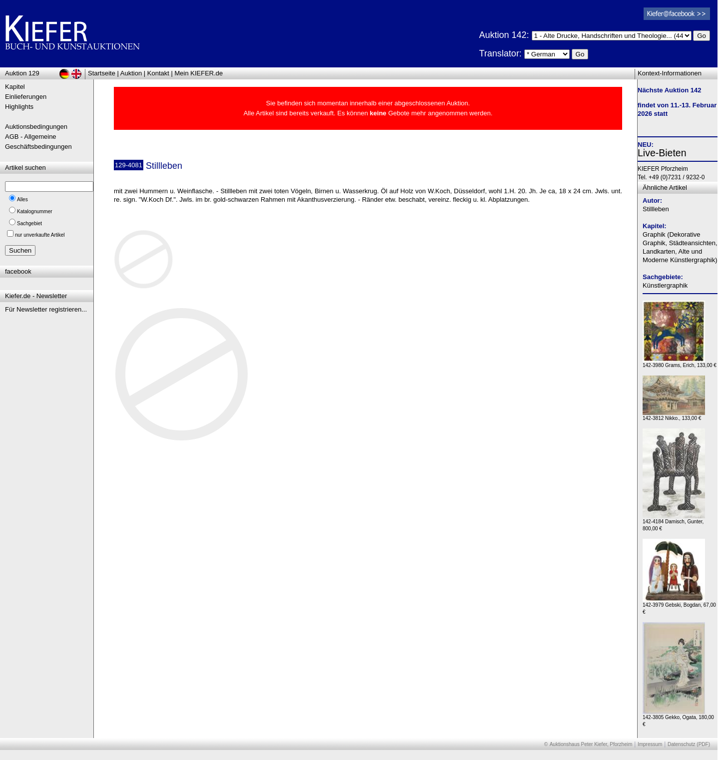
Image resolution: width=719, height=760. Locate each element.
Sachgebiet (29, 223)
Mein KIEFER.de (199, 73)
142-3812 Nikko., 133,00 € (674, 415)
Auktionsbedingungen (36, 126)
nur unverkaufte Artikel (40, 235)
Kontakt (158, 73)
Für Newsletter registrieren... (46, 309)
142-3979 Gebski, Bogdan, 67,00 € (679, 606)
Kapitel (15, 86)
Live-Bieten (662, 152)
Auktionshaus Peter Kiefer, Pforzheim (591, 744)
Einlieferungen (25, 96)
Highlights (19, 106)
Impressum (650, 744)
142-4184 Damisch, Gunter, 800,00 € (674, 522)
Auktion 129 (22, 73)
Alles (22, 199)
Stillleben (656, 209)
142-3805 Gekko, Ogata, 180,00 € (678, 718)
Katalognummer (34, 211)
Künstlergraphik (665, 285)
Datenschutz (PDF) (689, 744)
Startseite (101, 73)
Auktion (131, 73)
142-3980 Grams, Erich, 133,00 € (680, 363)
